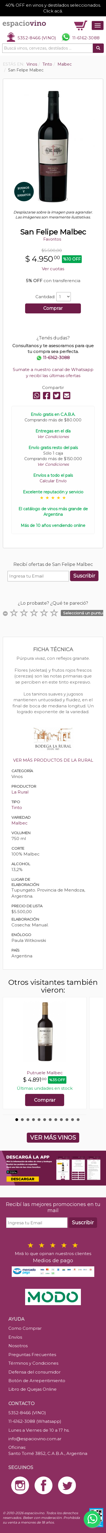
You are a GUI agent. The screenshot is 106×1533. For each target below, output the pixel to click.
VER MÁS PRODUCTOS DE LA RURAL (53, 760)
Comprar (53, 308)
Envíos (15, 1337)
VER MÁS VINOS (53, 1137)
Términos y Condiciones (33, 1363)
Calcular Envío (53, 480)
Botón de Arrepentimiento (36, 1380)
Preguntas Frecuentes (32, 1354)
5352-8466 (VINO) (37, 37)
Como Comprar (25, 1328)
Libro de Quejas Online (32, 1389)
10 (67, 1119)
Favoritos (52, 239)
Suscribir (84, 576)
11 (72, 1119)
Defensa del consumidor (34, 1372)
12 (78, 1119)
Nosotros (18, 1345)
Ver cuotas (53, 268)
